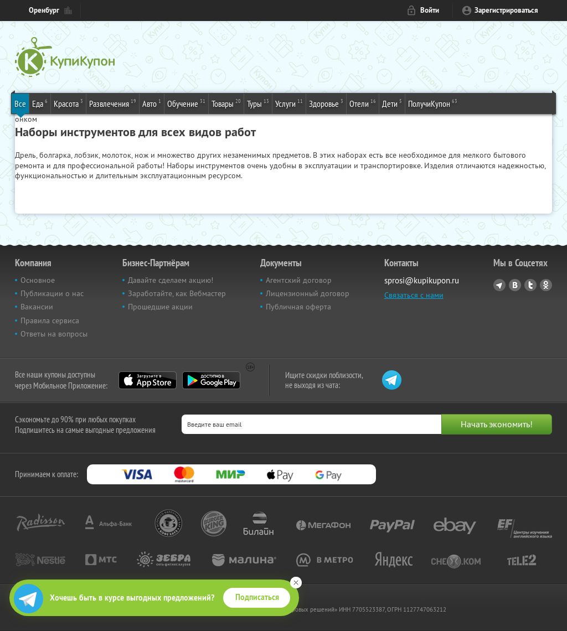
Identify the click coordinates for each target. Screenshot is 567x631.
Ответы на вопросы (53, 334)
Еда (40, 103)
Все (20, 103)
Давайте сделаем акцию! (170, 280)
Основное (37, 280)
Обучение (186, 103)
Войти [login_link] (429, 10)
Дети (392, 103)
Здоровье (326, 103)
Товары (226, 103)
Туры (258, 103)
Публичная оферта (298, 307)
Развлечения (112, 103)
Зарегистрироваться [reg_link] (506, 10)
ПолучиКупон (432, 103)
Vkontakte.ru (515, 285)
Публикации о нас (52, 293)
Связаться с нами (414, 295)
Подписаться (257, 597)
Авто (151, 103)
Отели (362, 103)
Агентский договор (299, 280)
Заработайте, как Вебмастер (177, 293)
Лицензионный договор (307, 293)
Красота (68, 103)
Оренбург (44, 10)
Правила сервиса (49, 320)
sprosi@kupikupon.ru (421, 280)
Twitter (530, 285)
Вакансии (36, 307)
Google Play (211, 380)
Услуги (289, 103)
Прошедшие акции (160, 307)
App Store (147, 380)
